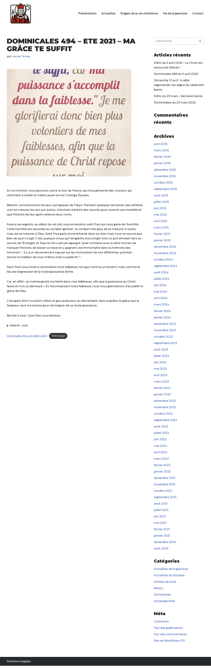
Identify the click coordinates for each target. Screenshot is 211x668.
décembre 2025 (165, 170)
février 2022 (162, 466)
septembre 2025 (165, 189)
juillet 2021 (161, 511)
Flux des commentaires (170, 636)
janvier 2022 (162, 473)
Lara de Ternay (21, 56)
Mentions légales (19, 663)
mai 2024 (160, 292)
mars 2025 (161, 228)
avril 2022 (160, 453)
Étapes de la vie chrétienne (139, 13)
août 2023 (161, 350)
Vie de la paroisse (175, 13)
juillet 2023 (161, 357)
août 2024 (161, 273)
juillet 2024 (161, 279)
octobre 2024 (163, 260)
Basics (158, 590)
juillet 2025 (161, 202)
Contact (198, 13)
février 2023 (162, 389)
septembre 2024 (166, 266)
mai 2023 (160, 369)
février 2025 (162, 234)
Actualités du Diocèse (169, 577)
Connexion (161, 623)
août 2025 (161, 195)
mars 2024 (161, 305)
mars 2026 (161, 150)
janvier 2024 (162, 318)
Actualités (108, 13)
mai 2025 (160, 215)
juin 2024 (160, 286)
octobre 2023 (163, 337)
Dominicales (162, 596)
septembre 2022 (165, 421)
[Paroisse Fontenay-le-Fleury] (20, 13)
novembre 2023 (165, 331)
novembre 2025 (165, 176)
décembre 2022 (165, 402)
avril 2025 (160, 221)
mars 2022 (161, 460)
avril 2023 (160, 376)
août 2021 (161, 505)
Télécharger (58, 336)
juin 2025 (160, 208)
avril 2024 (161, 299)
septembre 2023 (165, 344)
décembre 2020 (165, 544)
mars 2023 (161, 382)
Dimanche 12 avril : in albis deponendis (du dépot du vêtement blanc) (179, 85)
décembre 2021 (164, 479)
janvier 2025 (162, 241)
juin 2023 (160, 363)
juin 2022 (160, 441)
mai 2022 (160, 447)
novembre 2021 (164, 486)
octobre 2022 (163, 415)
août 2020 (161, 550)
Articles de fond (165, 583)
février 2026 (162, 157)
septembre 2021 (165, 498)
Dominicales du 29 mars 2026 (175, 102)
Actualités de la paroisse (171, 570)
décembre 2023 (165, 324)
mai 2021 (160, 524)
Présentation (87, 13)
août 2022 (161, 428)
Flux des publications (168, 630)
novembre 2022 (165, 408)
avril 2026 (160, 144)
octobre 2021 (163, 492)
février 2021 (162, 531)
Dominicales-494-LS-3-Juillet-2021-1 (27, 336)
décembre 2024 (165, 247)
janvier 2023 (162, 395)
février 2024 (162, 312)
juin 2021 (160, 518)
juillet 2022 (161, 434)
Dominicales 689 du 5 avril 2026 (176, 74)
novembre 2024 (165, 253)
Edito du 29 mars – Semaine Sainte (178, 96)
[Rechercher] (175, 41)
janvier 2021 (162, 537)
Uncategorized (164, 603)
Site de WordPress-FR (169, 642)
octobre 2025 (163, 183)
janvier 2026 (162, 163)
